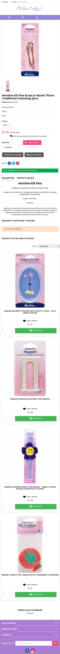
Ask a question (34, 155)
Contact (5, 2)
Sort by (34, 246)
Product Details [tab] (25, 178)
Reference (6, 102)
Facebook (30, 613)
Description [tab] (8, 178)
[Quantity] (13, 142)
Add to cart (32, 142)
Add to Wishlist (30, 321)
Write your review (12, 155)
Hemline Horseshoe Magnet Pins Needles (30, 399)
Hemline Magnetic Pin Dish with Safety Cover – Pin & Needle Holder (30, 312)
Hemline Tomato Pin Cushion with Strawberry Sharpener (30, 575)
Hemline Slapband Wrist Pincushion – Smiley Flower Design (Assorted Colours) (30, 488)
